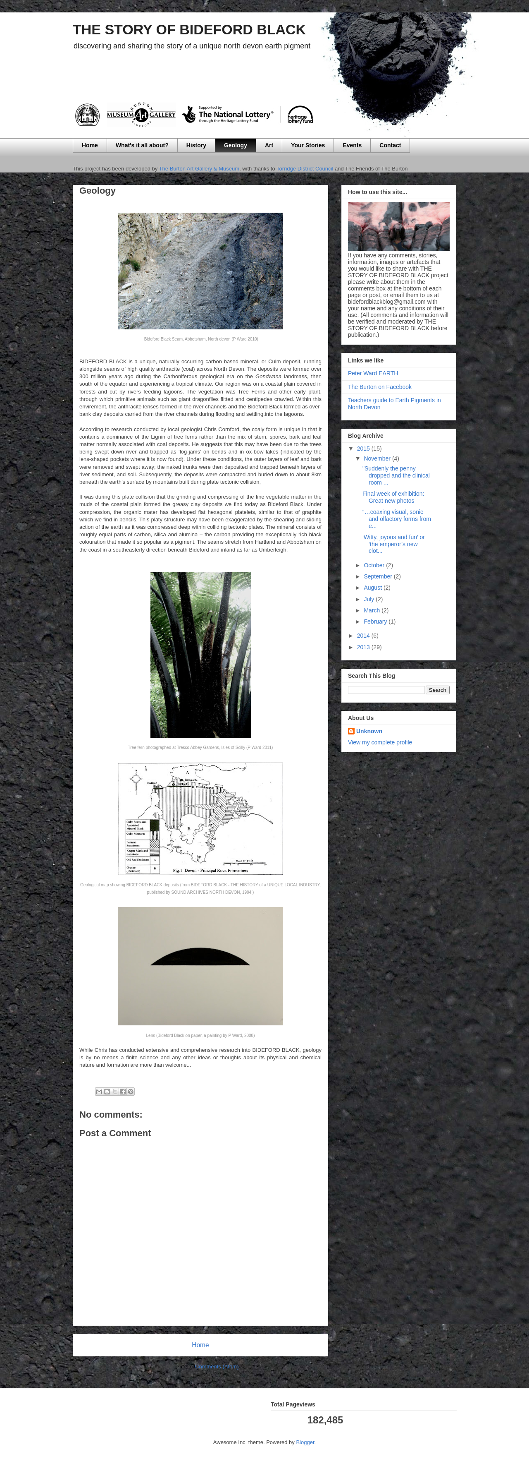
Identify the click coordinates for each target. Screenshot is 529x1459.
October (375, 565)
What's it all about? (142, 145)
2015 (364, 448)
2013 (364, 647)
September (378, 576)
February (376, 621)
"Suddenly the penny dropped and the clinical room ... (396, 475)
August (373, 587)
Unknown (369, 731)
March (372, 610)
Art (269, 145)
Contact (390, 145)
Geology (235, 145)
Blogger (305, 1442)
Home (90, 145)
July (370, 599)
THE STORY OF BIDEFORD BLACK (189, 29)
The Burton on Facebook (380, 387)
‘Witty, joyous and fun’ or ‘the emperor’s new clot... (393, 544)
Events (352, 145)
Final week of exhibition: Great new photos (393, 497)
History (196, 145)
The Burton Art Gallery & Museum (199, 169)
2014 (364, 635)
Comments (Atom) (216, 1366)
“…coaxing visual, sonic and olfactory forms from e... (396, 519)
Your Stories (308, 145)
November (378, 458)
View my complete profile (380, 742)
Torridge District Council (304, 169)
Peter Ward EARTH (373, 373)
